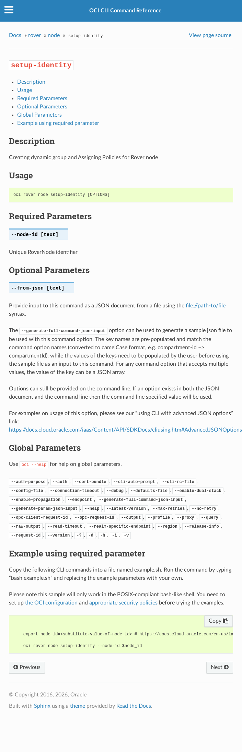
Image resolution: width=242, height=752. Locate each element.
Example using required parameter (58, 123)
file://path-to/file (206, 305)
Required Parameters (42, 98)
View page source (210, 35)
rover (34, 35)
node (54, 35)
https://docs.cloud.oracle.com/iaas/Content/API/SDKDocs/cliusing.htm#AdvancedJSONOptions (125, 430)
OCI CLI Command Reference (125, 10)
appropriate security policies (123, 603)
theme (77, 706)
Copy (218, 621)
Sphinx (42, 706)
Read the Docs (133, 706)
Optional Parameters (42, 106)
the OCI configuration (51, 603)
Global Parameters (39, 115)
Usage (24, 90)
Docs (15, 35)
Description (31, 82)
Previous (27, 667)
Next (220, 667)
